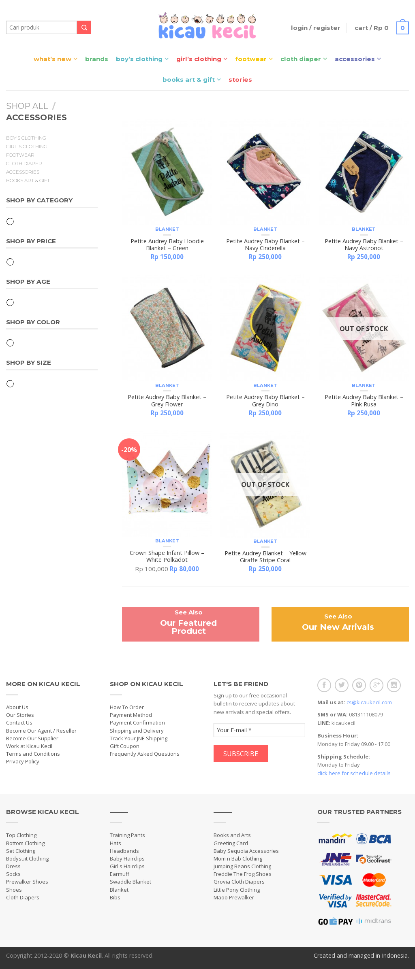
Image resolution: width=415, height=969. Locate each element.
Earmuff (119, 874)
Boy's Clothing (26, 138)
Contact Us (19, 722)
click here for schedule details (354, 773)
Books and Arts (232, 835)
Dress (13, 866)
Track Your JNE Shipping (138, 738)
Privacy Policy (22, 761)
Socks (13, 874)
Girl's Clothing (26, 146)
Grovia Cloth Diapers (239, 881)
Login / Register (315, 28)
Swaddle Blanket (130, 881)
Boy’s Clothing (139, 59)
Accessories (355, 59)
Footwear (251, 59)
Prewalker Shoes (27, 881)
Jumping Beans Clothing (242, 866)
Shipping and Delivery (137, 730)
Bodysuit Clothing (27, 858)
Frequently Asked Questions (145, 753)
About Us (17, 707)
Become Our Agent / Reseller (41, 730)
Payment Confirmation (137, 722)
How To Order (127, 707)
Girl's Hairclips (127, 866)
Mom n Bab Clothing (238, 858)
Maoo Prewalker (234, 897)
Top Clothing (21, 835)
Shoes (14, 889)
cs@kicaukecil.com (369, 702)
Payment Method (131, 714)
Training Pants (127, 835)
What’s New (52, 59)
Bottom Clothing (25, 843)
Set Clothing (20, 850)
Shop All (27, 106)
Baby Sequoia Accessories (246, 850)
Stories (240, 79)
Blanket (167, 229)
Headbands (124, 850)
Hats (115, 843)
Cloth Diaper (300, 59)
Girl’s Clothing (198, 59)
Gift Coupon (124, 746)
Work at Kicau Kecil (29, 746)
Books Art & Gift (189, 79)
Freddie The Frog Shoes (243, 874)
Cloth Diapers (22, 897)
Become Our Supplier (32, 738)
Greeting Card (231, 843)
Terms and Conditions (33, 753)
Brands (96, 59)
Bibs (115, 897)
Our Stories (20, 714)
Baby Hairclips (127, 858)
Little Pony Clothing (237, 889)
